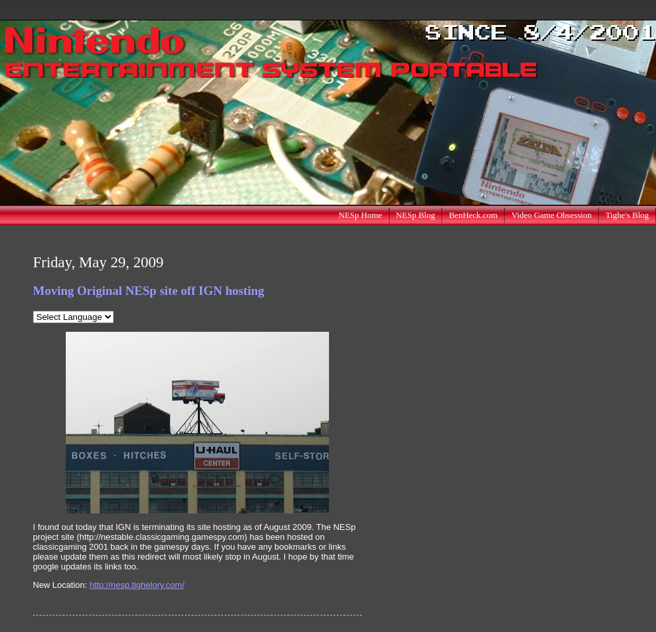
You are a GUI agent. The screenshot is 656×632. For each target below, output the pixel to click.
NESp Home (360, 215)
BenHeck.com (473, 215)
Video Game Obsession (551, 215)
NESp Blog (416, 215)
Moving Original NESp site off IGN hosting (149, 291)
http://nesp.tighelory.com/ (136, 585)
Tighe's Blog (627, 215)
